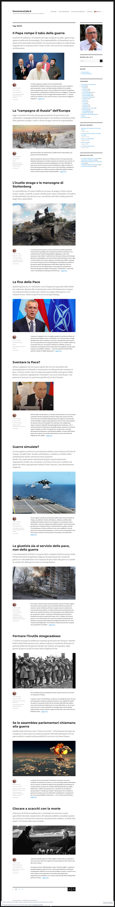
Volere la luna (21, 790)
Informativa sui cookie (38, 904)
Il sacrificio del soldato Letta (88, 160)
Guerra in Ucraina (20, 869)
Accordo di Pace (16, 424)
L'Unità (84, 103)
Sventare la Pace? (26, 362)
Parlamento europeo (18, 164)
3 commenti (16, 168)
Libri (82, 116)
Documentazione (64, 11)
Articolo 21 (18, 700)
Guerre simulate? (26, 447)
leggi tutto (41, 98)
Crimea (14, 529)
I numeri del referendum (87, 166)
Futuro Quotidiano (86, 94)
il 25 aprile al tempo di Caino (88, 146)
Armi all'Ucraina (16, 704)
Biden (14, 869)
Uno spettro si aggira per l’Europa (89, 158)
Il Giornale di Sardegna (87, 97)
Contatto (89, 11)
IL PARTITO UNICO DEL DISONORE (89, 164)
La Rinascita (85, 105)
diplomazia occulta (17, 426)
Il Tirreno (84, 101)
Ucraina (20, 95)
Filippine (19, 529)
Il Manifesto (85, 98)
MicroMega (85, 109)
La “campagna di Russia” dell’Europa (41, 110)
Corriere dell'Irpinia (17, 867)
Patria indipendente (87, 111)
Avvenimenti (85, 90)
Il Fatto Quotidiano (17, 92)
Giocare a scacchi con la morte (37, 808)
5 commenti (16, 99)
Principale (54, 11)
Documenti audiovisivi (78, 11)
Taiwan (14, 531)
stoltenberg (15, 261)
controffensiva (16, 260)
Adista (14, 160)
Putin (17, 870)
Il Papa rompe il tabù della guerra (39, 33)
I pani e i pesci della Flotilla (87, 138)
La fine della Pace (26, 282)
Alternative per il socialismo (87, 84)
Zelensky (15, 97)
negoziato (18, 94)
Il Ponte (84, 100)
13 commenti (16, 621)
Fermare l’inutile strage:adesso (37, 636)
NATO (14, 94)
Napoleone (15, 163)
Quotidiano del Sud (86, 112)
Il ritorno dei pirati (85, 142)
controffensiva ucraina (18, 528)
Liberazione (85, 106)
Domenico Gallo (17, 88)
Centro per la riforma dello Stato (88, 114)
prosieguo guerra (17, 706)
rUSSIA (14, 166)
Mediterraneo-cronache (88, 108)
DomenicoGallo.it (22, 11)
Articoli (14, 344)
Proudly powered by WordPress (29, 900)
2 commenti (16, 428)
